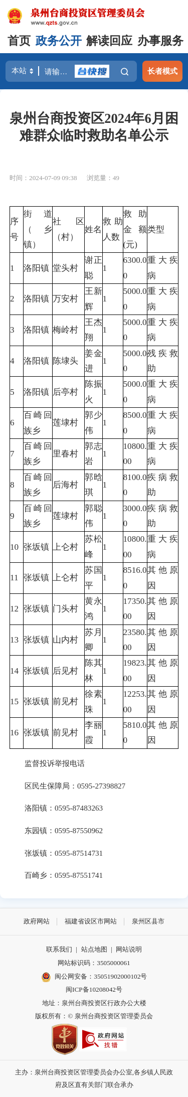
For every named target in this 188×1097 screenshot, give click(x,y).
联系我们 (59, 949)
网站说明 (129, 949)
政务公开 (59, 41)
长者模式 (162, 71)
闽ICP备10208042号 (94, 989)
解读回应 (109, 41)
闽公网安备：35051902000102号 (94, 977)
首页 (19, 41)
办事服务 (160, 41)
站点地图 (94, 949)
